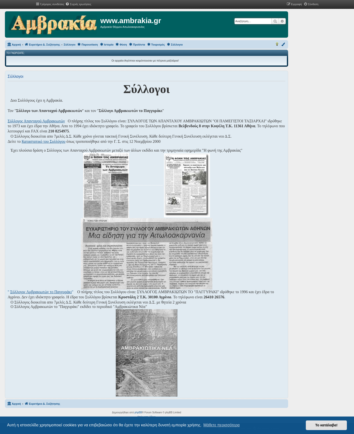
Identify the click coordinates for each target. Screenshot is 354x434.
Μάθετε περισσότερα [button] (221, 425)
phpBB (138, 412)
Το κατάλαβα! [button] (326, 425)
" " (40, 292)
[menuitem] (78, 4)
